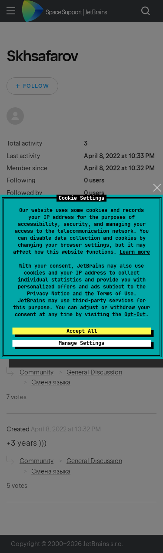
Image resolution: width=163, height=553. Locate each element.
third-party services (103, 300)
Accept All (82, 331)
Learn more (135, 251)
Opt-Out (135, 314)
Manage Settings (81, 343)
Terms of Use (115, 293)
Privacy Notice (48, 293)
